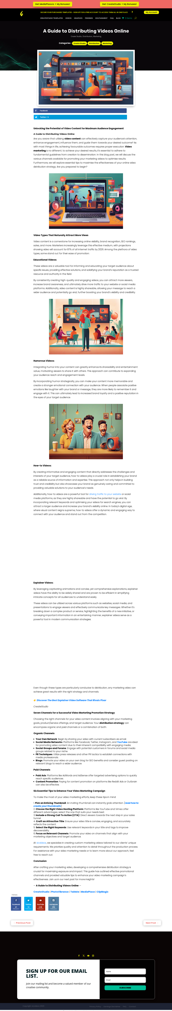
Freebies (89, 18)
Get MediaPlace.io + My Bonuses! (52, 4)
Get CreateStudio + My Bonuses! (119, 4)
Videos (68, 18)
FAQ (111, 18)
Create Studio (76, 36)
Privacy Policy (95, 897)
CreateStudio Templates (51, 18)
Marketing (97, 36)
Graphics (78, 18)
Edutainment (101, 18)
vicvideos (41, 733)
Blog (118, 18)
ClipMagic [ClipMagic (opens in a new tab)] (102, 782)
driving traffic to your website (105, 487)
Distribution (87, 36)
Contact (132, 897)
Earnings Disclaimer (112, 897)
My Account (151, 12)
